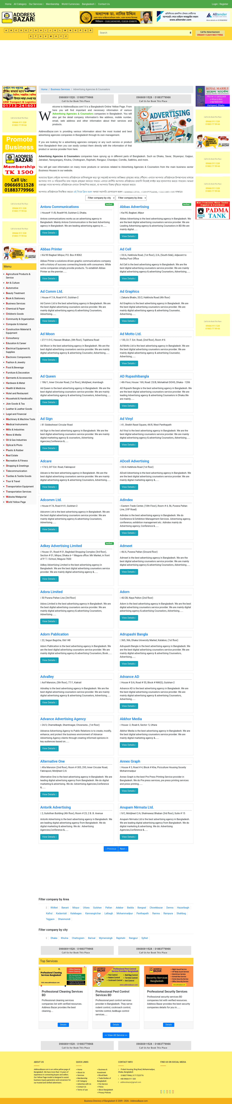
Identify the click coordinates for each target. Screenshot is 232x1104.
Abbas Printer (51, 249)
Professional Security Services (167, 991)
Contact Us (104, 4)
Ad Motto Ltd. (130, 334)
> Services (80, 1075)
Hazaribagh (183, 907)
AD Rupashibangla (134, 376)
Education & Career (16, 343)
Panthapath (143, 913)
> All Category (81, 1081)
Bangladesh (89, 4)
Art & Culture (13, 282)
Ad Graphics (129, 291)
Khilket (54, 907)
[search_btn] (190, 33)
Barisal (91, 938)
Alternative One (52, 761)
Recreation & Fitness (17, 460)
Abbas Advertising (134, 207)
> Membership (81, 1078)
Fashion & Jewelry (15, 362)
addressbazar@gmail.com (130, 1082)
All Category (20, 4)
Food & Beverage (15, 367)
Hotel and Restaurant (17, 393)
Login (215, 4)
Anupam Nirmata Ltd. (137, 807)
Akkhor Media (131, 719)
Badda (130, 907)
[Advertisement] (116, 62)
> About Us (80, 1072)
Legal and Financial (16, 414)
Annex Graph (130, 761)
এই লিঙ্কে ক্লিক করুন (82, 192)
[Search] (143, 33)
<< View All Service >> (116, 1035)
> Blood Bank (102, 1075)
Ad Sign (46, 419)
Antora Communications (59, 207)
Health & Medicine (15, 388)
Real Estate (12, 455)
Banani (65, 907)
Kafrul (49, 913)
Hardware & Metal (15, 383)
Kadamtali (61, 913)
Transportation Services (18, 491)
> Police (100, 1087)
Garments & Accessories (19, 377)
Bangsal (141, 907)
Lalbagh (108, 913)
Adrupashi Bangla (134, 634)
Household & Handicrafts (19, 398)
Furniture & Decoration (18, 372)
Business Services (15, 303)
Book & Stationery (15, 298)
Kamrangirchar (93, 913)
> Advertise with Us (83, 1084)
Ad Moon (47, 334)
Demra (169, 907)
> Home (79, 1070)
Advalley (47, 677)
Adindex (126, 500)
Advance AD (129, 677)
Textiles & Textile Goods (18, 476)
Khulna (64, 938)
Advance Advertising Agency (63, 719)
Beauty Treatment (15, 293)
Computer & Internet (16, 324)
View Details (49, 232)
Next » (123, 848)
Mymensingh (106, 938)
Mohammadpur (125, 913)
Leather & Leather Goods (19, 409)
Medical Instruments (17, 424)
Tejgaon (50, 919)
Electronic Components (18, 357)
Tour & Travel (13, 481)
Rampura (168, 913)
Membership (52, 4)
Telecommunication (16, 471)
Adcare (45, 461)
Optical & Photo (14, 445)
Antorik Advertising (55, 807)
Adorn (124, 592)
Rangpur (133, 938)
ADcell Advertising (134, 461)
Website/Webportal (16, 496)
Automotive (12, 288)
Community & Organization (20, 319)
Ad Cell (125, 249)
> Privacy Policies (104, 1093)
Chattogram (78, 938)
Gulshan (97, 907)
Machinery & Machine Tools (20, 419)
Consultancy (12, 338)
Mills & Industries (15, 429)
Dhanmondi (64, 919)
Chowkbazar (156, 907)
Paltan (108, 907)
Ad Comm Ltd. (51, 291)
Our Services (36, 4)
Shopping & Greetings (17, 465)
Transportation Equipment (20, 486)
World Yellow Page (16, 502)
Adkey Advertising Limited (61, 546)
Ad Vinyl (126, 419)
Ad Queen (48, 376)
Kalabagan (76, 913)
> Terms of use (82, 1090)
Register (223, 4)
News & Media (13, 434)
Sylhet (144, 938)
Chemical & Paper (15, 308)
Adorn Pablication (54, 634)
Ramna (156, 913)
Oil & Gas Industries (16, 440)
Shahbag (181, 913)
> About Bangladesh (105, 1090)
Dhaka (54, 938)
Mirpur (75, 907)
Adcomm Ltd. (51, 500)
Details (63, 1024)
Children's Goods (15, 313)
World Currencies (71, 4)
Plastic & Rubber (14, 450)
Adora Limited (51, 592)
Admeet (126, 546)
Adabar (119, 907)
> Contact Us (81, 1087)
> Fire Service (102, 1084)
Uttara (86, 907)
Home (8, 4)
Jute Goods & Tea (15, 403)
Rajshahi (120, 938)
